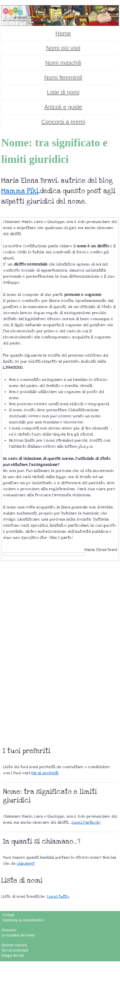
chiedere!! (25, 863)
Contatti (8, 915)
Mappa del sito (12, 956)
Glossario (8, 930)
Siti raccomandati (14, 950)
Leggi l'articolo (86, 822)
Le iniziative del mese (18, 935)
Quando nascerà (14, 945)
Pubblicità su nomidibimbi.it (23, 920)
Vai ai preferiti (44, 773)
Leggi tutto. (58, 896)
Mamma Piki (19, 191)
